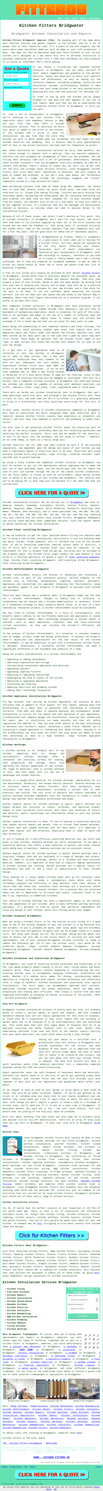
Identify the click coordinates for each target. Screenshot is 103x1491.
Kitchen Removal (12, 1412)
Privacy (99, 1467)
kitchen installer (44, 381)
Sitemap (4, 1467)
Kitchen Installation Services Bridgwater (40, 1282)
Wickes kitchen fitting (76, 1175)
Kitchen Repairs (34, 1412)
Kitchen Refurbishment (16, 1409)
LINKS (66, 19)
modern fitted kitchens (58, 1147)
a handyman (70, 1347)
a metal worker (28, 1368)
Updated (32, 1467)
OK (55, 1489)
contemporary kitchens (71, 1162)
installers (39, 306)
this (39, 1223)
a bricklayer (67, 1350)
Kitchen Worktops (57, 1412)
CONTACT (83, 19)
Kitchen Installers (87, 1409)
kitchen (90, 318)
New (26, 1467)
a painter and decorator (25, 1347)
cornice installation (31, 1353)
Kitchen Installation (74, 1415)
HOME (59, 19)
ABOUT (74, 19)
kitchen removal (84, 1365)
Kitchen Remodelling (87, 1406)
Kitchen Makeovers (25, 1418)
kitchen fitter (74, 339)
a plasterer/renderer (58, 1359)
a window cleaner (85, 1362)
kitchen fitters (91, 273)
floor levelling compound (84, 557)
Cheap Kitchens (19, 1406)
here (96, 1273)
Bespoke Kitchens (77, 1418)
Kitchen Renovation (61, 1406)
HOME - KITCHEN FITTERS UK (51, 1457)
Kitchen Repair (41, 1409)
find (11, 1251)
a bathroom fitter (63, 1356)
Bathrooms (51, 1443)
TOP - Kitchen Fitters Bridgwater (22, 1443)
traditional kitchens (57, 1153)
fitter (33, 366)
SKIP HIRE (26, 1350)
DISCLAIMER (94, 19)
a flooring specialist (34, 1365)
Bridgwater (77, 502)
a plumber (71, 1353)
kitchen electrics (42, 1362)
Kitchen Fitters (63, 1409)
